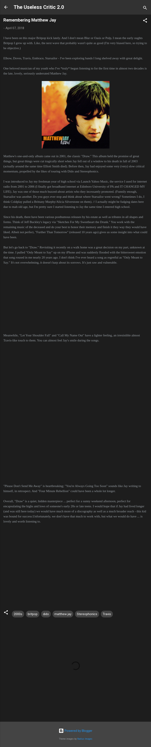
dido (46, 614)
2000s (18, 614)
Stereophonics (87, 614)
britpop (32, 614)
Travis (107, 614)
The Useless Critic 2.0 (39, 7)
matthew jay (62, 614)
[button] (145, 21)
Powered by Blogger (75, 731)
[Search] (145, 8)
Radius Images (84, 739)
